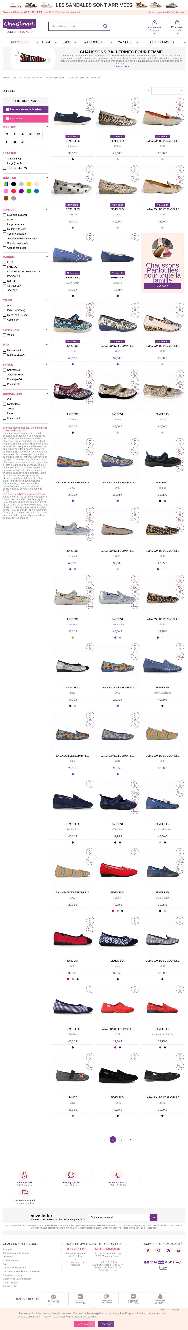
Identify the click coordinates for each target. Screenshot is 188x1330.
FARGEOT (72, 346)
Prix (6, 344)
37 (23, 134)
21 (7, 134)
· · (72, 146)
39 (38, 134)
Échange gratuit (11, 1260)
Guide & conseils (167, 42)
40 (7, 142)
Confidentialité (10, 1286)
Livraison (7, 1256)
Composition (12, 394)
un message (78, 1263)
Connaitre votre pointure (15, 1267)
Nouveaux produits (12, 1275)
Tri (147, 90)
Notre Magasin (10, 1282)
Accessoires (98, 42)
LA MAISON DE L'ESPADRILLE (162, 141)
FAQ (5, 1264)
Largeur (9, 153)
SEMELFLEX (73, 141)
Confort (9, 209)
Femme (49, 42)
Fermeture (11, 329)
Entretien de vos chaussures (18, 1278)
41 (15, 142)
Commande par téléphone (16, 1253)
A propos (7, 1249)
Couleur (9, 178)
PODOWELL (162, 482)
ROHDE (72, 1097)
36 (15, 134)
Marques (127, 42)
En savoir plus (121, 66)
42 (23, 142)
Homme (68, 42)
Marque (9, 256)
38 (31, 134)
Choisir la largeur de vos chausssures (22, 1271)
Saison (8, 364)
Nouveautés (24, 42)
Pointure (10, 127)
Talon (7, 300)
